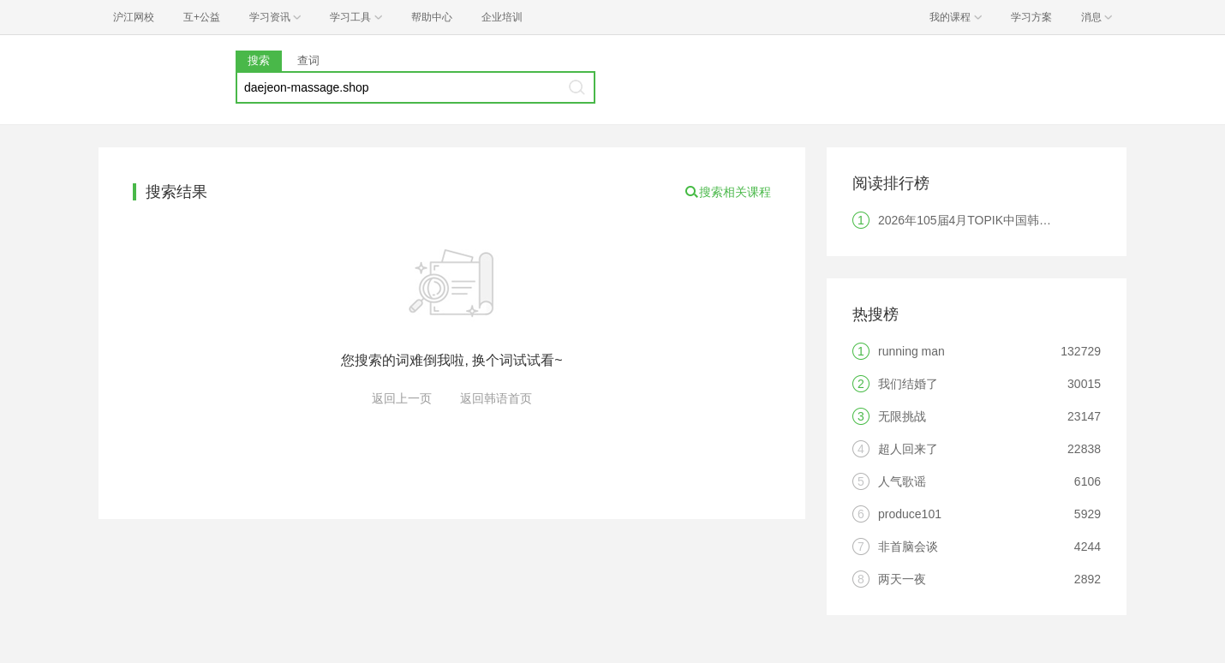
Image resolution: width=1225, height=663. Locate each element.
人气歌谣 (902, 481)
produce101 (909, 514)
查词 (308, 60)
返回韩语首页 (496, 398)
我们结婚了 (908, 384)
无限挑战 (902, 416)
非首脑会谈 (908, 546)
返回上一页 (402, 398)
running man (911, 351)
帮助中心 (431, 17)
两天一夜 (902, 579)
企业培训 (502, 17)
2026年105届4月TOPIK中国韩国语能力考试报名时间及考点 (1036, 220)
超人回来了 (908, 449)
